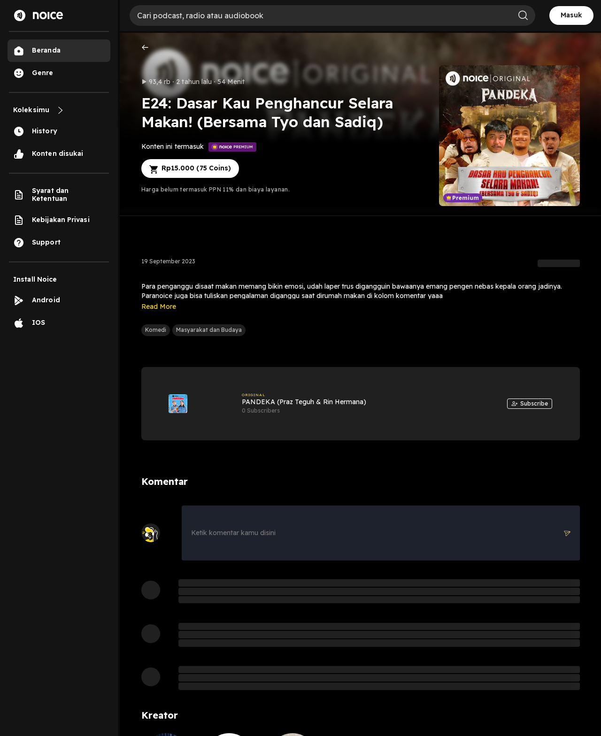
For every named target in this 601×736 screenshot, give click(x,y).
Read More (158, 306)
